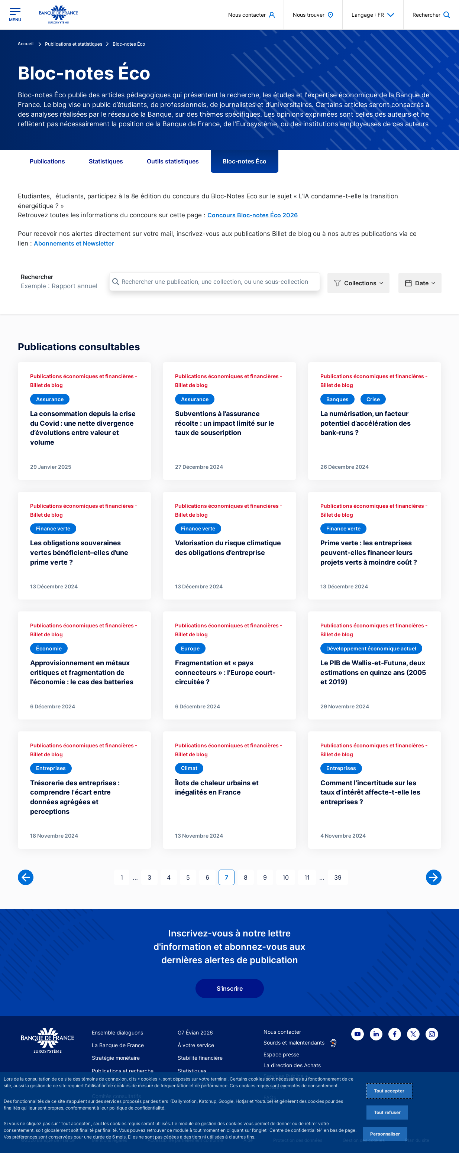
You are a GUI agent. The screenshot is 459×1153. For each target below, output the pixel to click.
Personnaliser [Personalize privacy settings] (385, 1134)
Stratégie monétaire (116, 1055)
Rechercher (37, 276)
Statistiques (106, 161)
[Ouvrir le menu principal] (15, 14)
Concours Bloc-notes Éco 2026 (252, 215)
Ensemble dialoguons (117, 1030)
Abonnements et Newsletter (74, 243)
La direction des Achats (292, 1062)
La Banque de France (118, 1042)
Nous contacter (282, 1029)
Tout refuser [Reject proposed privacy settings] (387, 1112)
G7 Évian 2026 (195, 1030)
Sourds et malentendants (294, 1040)
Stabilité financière (200, 1055)
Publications (47, 161)
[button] (431, 14)
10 (288, 874)
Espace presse (281, 1052)
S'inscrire (230, 986)
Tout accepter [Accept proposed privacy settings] (389, 1091)
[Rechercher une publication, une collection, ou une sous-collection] (214, 281)
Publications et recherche (122, 1068)
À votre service (196, 1042)
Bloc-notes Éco (244, 161)
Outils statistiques (173, 161)
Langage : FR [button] (373, 15)
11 (310, 874)
